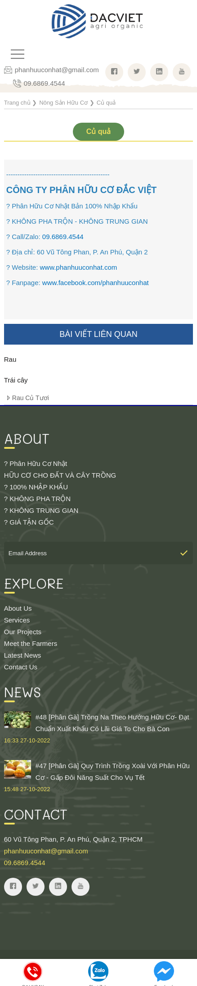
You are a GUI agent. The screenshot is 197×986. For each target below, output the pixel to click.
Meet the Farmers (30, 643)
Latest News (22, 655)
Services (17, 620)
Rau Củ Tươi (30, 397)
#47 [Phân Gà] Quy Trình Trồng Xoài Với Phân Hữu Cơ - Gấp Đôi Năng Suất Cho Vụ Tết (98, 777)
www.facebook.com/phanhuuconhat (95, 282)
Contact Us (20, 667)
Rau (10, 359)
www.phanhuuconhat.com (78, 267)
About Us (18, 608)
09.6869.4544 (44, 83)
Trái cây (16, 380)
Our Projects (22, 632)
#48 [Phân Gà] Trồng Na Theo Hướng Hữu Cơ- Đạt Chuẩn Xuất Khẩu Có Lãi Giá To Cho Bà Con (98, 728)
